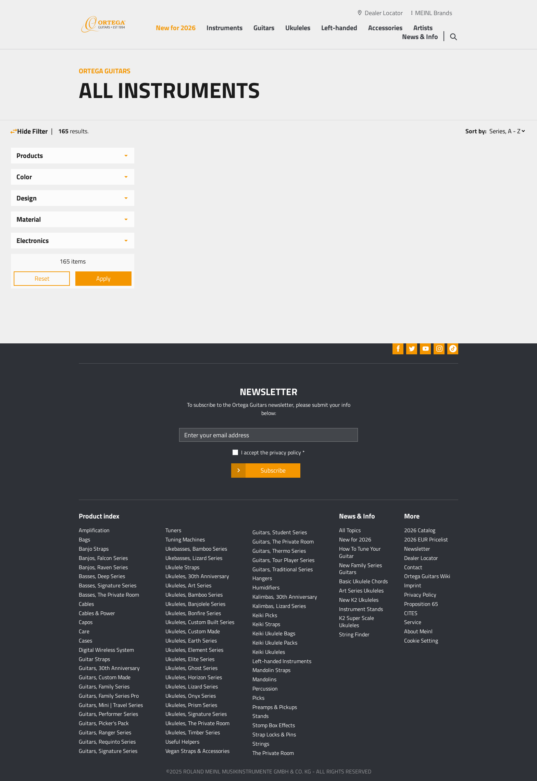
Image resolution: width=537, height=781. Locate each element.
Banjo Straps (94, 549)
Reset (42, 278)
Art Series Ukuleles (361, 590)
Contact (413, 567)
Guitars (263, 27)
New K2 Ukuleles (358, 600)
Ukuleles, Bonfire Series (193, 613)
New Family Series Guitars (360, 568)
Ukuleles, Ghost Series (191, 668)
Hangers (262, 578)
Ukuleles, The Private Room (197, 723)
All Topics (350, 530)
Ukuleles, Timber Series (192, 732)
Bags (84, 539)
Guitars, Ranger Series (105, 732)
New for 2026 (176, 27)
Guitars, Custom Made (104, 677)
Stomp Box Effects (273, 725)
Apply (103, 278)
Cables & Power (97, 613)
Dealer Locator (384, 12)
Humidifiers (265, 587)
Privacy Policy (420, 594)
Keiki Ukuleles (268, 652)
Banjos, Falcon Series (103, 558)
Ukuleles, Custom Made (192, 631)
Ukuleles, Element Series (194, 650)
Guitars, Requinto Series (107, 741)
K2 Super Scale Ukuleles (356, 621)
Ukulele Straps (182, 567)
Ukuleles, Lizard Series (191, 686)
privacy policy (285, 452)
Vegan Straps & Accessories (197, 751)
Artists (423, 27)
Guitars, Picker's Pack (104, 723)
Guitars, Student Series (279, 532)
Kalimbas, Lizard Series (279, 606)
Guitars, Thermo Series (279, 551)
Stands (260, 716)
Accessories (385, 27)
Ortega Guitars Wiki (427, 576)
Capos (85, 622)
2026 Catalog (419, 530)
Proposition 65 (421, 604)
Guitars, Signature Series (108, 751)
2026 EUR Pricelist (426, 539)
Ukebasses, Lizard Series (193, 558)
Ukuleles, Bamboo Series (194, 594)
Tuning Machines (185, 539)
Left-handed (339, 27)
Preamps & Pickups (274, 707)
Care (84, 631)
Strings (260, 744)
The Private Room (273, 753)
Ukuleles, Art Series (188, 585)
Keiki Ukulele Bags (273, 633)
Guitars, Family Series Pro (109, 696)
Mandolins (264, 679)
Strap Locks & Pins (274, 734)
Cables (86, 604)
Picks (258, 698)
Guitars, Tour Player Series (283, 560)
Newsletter (417, 549)
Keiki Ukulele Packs (274, 642)
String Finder (354, 634)
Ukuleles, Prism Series (191, 705)
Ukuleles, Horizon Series (193, 677)
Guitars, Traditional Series (282, 569)
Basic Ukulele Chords (363, 581)
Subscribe (266, 470)
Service (412, 622)
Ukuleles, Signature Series (196, 714)
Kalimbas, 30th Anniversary (284, 597)
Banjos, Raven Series (103, 567)
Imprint (412, 585)
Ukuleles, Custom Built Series (199, 622)
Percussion (265, 688)
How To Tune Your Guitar (360, 552)
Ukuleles (297, 27)
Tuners (173, 530)
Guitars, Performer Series (108, 714)
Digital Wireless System (106, 650)
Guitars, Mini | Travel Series (111, 705)
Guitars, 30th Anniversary (109, 668)
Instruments (224, 27)
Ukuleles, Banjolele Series (195, 604)
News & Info (420, 36)
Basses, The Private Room (109, 594)
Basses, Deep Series (102, 576)
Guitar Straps (94, 659)
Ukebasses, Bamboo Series (196, 549)
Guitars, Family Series (104, 686)
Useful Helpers (182, 741)
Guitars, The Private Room (283, 541)
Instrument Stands (361, 609)
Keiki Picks (264, 615)
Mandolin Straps (271, 670)
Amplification (94, 530)
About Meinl (418, 631)
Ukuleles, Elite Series (189, 659)
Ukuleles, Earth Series (191, 640)
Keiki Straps (266, 624)
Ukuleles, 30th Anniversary (197, 576)
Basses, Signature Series (107, 585)
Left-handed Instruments (281, 661)
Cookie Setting (421, 640)
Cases (85, 640)
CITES (410, 613)
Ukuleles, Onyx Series (190, 696)
